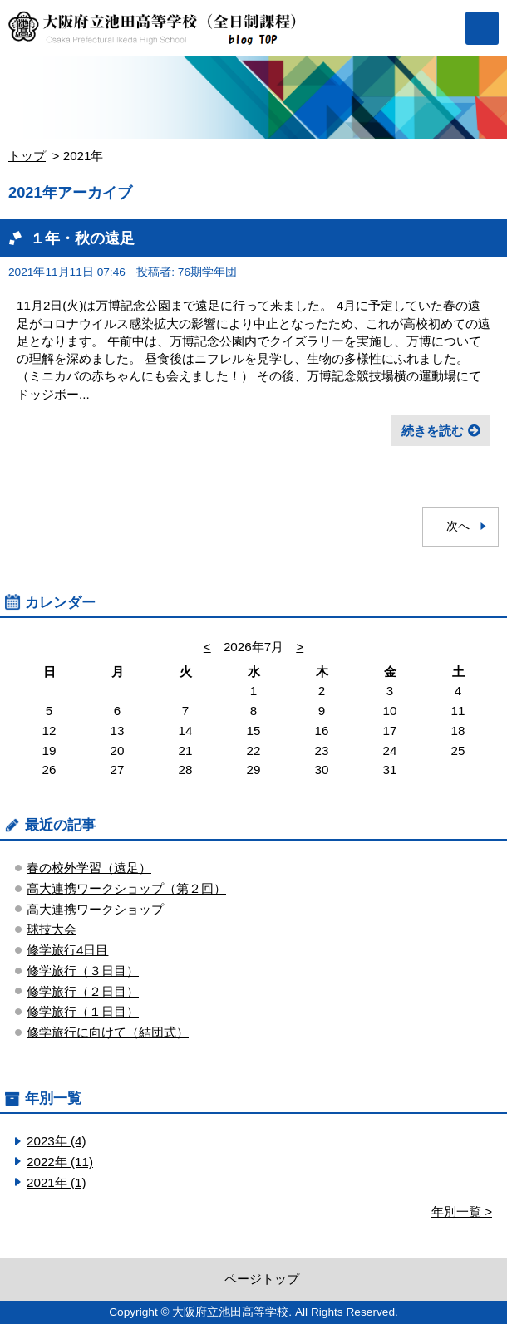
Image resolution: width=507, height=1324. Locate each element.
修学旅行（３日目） (83, 971)
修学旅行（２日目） (83, 991)
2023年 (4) (56, 1141)
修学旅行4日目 (67, 950)
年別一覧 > (461, 1211)
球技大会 (51, 929)
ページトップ (261, 1279)
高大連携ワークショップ (95, 909)
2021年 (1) (56, 1182)
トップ (27, 156)
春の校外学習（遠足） (89, 868)
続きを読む (432, 431)
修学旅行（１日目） (83, 1011)
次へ (458, 526)
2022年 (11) (60, 1162)
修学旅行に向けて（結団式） (108, 1032)
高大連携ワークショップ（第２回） (126, 888)
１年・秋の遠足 (82, 238)
